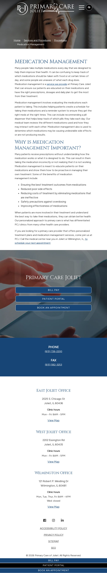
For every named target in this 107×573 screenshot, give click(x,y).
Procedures (60, 40)
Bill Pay (53, 560)
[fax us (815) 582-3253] (53, 364)
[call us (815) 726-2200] (53, 351)
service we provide (57, 84)
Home (17, 40)
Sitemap (53, 541)
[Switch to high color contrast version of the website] (89, 7)
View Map (65, 420)
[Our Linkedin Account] (62, 521)
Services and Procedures (37, 40)
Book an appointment (53, 307)
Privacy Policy (53, 534)
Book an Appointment (53, 570)
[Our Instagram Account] (53, 521)
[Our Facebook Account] (45, 521)
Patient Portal (53, 565)
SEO (53, 547)
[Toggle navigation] (81, 7)
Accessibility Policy (53, 528)
